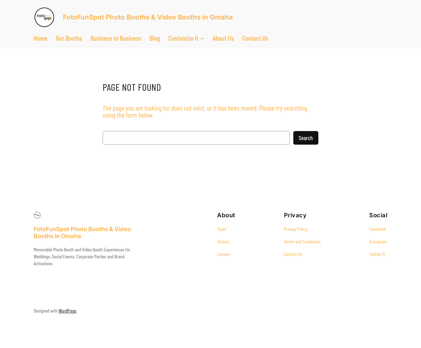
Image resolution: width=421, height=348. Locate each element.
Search (306, 137)
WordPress (67, 311)
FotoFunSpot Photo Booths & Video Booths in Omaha (148, 17)
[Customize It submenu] (202, 38)
